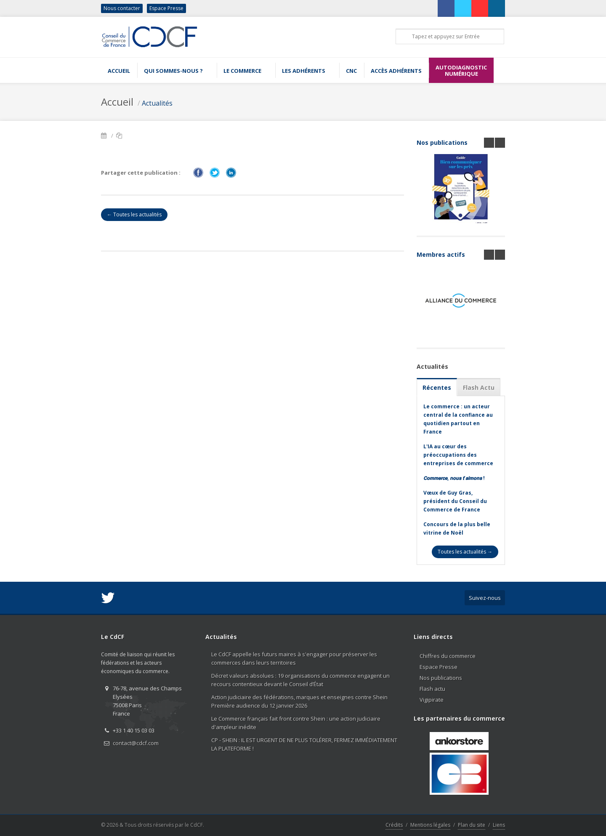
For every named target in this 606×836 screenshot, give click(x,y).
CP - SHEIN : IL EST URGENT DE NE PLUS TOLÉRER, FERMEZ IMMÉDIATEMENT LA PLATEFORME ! (304, 744)
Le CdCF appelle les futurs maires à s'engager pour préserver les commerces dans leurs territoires (294, 658)
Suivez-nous (485, 598)
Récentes (437, 387)
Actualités (157, 103)
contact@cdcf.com (136, 743)
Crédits (394, 824)
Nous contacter (122, 8)
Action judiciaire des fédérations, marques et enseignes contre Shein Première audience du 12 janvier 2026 (299, 701)
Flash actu (432, 688)
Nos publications (442, 142)
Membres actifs (441, 254)
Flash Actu (478, 387)
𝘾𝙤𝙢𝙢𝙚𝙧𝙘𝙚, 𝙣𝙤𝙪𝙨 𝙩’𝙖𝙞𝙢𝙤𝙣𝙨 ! (454, 478)
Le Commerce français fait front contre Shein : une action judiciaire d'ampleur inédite (295, 723)
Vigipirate (432, 699)
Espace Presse (166, 8)
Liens (499, 824)
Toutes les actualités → (465, 551)
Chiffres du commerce (448, 656)
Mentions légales (430, 824)
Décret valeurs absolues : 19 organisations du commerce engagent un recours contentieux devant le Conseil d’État (300, 680)
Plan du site (471, 824)
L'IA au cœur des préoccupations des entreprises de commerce (458, 455)
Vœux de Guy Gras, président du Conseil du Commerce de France (455, 501)
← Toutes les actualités (134, 214)
